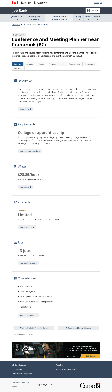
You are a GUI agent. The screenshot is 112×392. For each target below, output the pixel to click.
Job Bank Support (19, 365)
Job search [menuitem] (17, 17)
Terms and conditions (20, 382)
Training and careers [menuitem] (34, 18)
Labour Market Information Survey (34, 328)
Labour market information (35, 24)
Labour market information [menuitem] (59, 18)
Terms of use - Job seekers (66, 369)
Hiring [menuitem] (78, 17)
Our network (17, 369)
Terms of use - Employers (22, 373)
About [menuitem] (97, 17)
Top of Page (44, 384)
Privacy (14, 386)
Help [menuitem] (87, 17)
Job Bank (19, 10)
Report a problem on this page (78, 328)
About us (59, 365)
